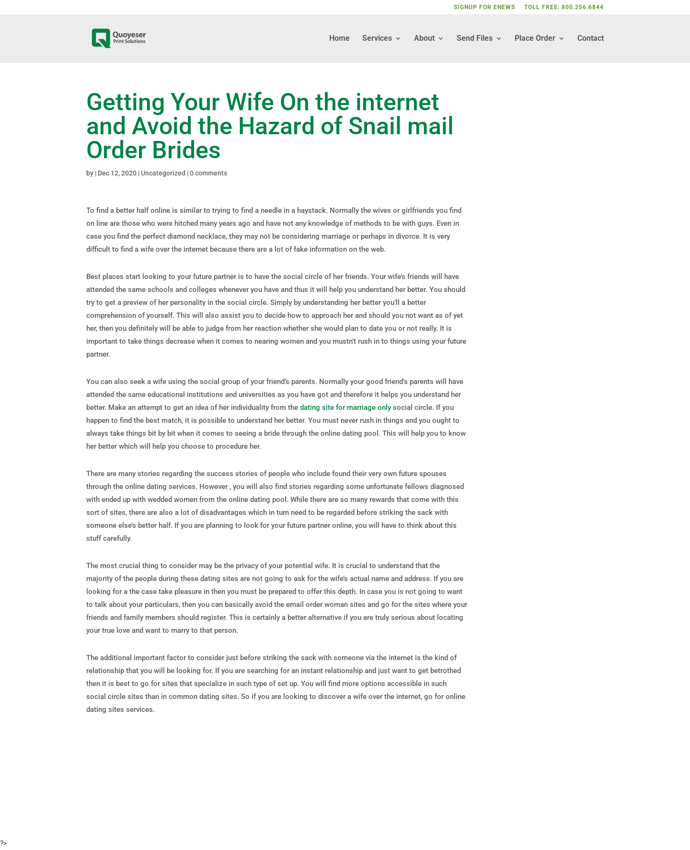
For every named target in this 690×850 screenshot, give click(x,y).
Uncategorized (163, 173)
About (424, 39)
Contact (590, 39)
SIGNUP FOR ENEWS (484, 7)
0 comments (208, 173)
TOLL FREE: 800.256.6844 (564, 7)
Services (377, 39)
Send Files (475, 39)
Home (339, 39)
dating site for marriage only (345, 407)
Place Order (535, 39)
